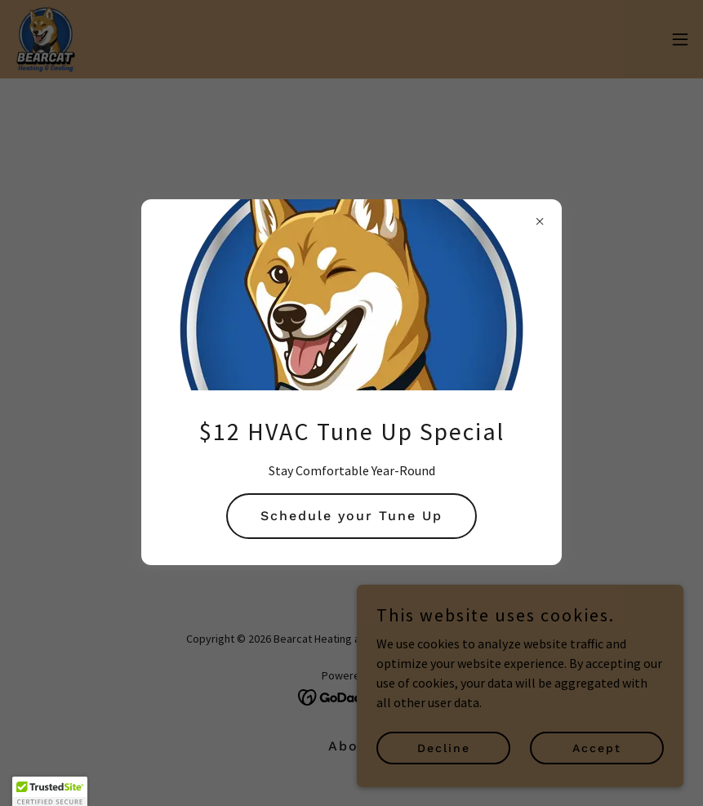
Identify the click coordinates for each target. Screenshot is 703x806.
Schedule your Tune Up (351, 515)
